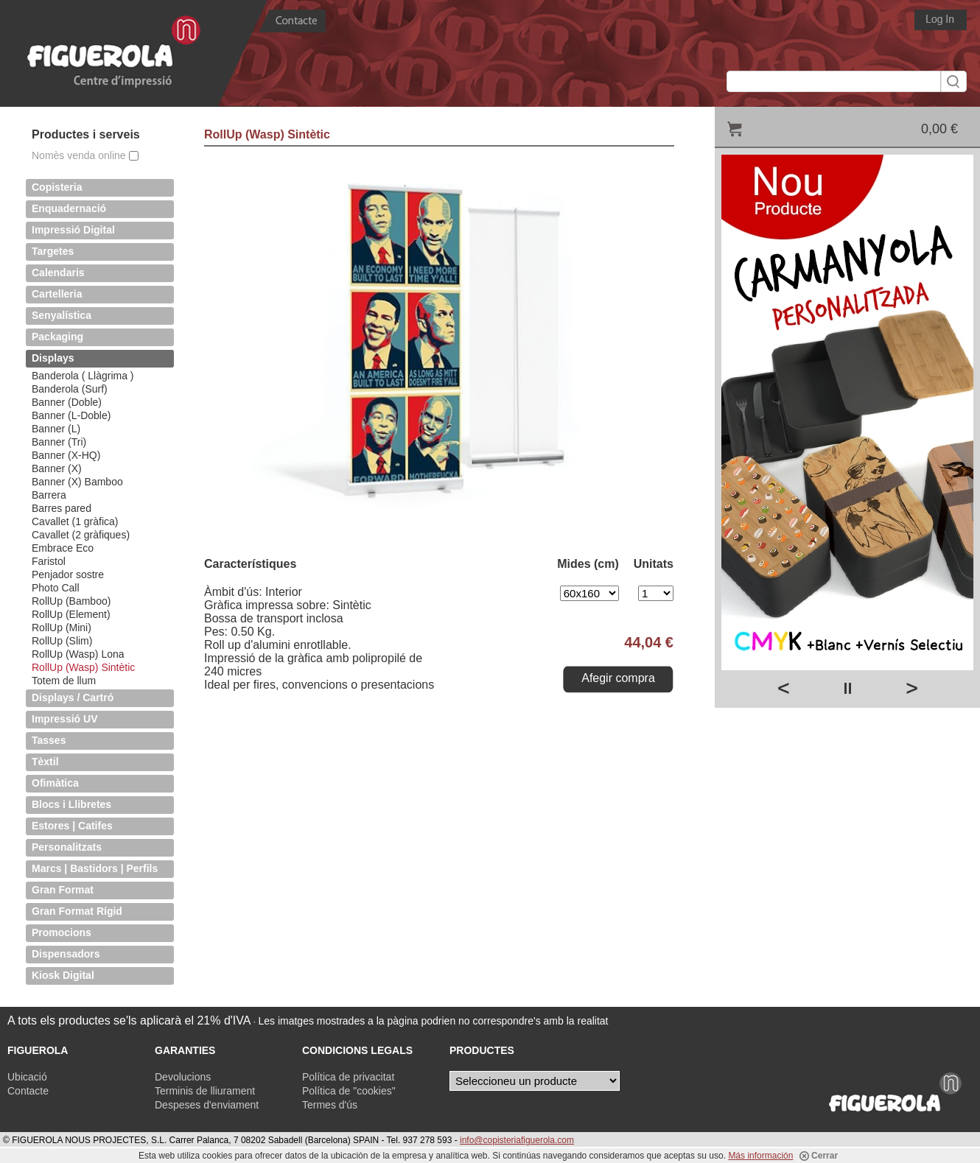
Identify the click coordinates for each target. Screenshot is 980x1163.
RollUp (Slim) (62, 641)
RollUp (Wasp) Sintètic (83, 667)
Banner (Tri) (59, 442)
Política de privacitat (348, 1077)
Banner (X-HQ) (66, 455)
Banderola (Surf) (70, 389)
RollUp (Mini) (61, 627)
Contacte (28, 1091)
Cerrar (818, 1155)
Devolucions (183, 1077)
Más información (760, 1155)
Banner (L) (56, 429)
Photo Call (56, 588)
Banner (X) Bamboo (77, 482)
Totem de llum (64, 680)
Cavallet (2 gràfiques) (81, 535)
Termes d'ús (329, 1105)
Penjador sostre (68, 574)
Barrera (49, 495)
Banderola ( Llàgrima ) (83, 376)
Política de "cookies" (349, 1091)
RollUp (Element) (71, 614)
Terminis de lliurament (205, 1091)
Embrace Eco (63, 548)
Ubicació (27, 1077)
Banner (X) (57, 468)
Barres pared (61, 508)
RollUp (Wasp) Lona (78, 654)
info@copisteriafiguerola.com (517, 1140)
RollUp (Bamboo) (71, 601)
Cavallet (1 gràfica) (75, 521)
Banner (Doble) (67, 402)
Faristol (49, 561)
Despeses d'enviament (207, 1105)
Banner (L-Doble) (71, 415)
